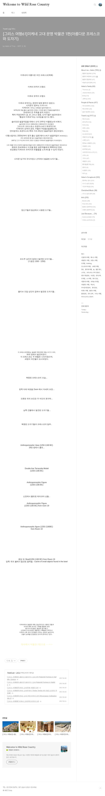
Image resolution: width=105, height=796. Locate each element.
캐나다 (85, 119)
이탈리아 (87, 137)
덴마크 (85, 167)
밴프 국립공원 (85, 275)
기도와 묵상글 (88, 186)
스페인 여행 (95, 266)
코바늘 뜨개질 (95, 281)
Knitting (89, 263)
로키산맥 (86, 122)
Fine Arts (87, 204)
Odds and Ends (88, 220)
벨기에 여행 (88, 269)
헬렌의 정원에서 (88, 79)
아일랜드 (86, 146)
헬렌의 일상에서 (89, 73)
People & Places (89, 102)
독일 (85, 131)
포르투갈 (86, 149)
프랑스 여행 (94, 260)
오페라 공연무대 (88, 210)
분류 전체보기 (89, 66)
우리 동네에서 (88, 106)
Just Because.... (89, 214)
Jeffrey (86, 99)
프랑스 (85, 128)
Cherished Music (89, 190)
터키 (84, 173)
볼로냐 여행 (92, 291)
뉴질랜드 (86, 170)
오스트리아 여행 (86, 266)
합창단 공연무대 (89, 207)
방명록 (24, 13)
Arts (85, 197)
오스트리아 (87, 134)
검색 (95, 4)
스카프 (83, 272)
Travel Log (10, 673)
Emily (85, 96)
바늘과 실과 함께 (89, 82)
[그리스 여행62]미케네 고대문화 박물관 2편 (23, 688)
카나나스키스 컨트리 (87, 297)
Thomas (86, 90)
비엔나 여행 (84, 291)
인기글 (90, 239)
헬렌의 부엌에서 (90, 76)
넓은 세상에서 (88, 112)
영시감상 (94, 287)
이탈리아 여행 (85, 281)
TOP (100, 788)
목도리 (92, 284)
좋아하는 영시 (88, 180)
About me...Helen (91, 70)
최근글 (83, 239)
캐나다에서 (87, 109)
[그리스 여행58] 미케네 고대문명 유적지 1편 (23, 701)
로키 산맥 (90, 294)
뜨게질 (83, 278)
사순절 (92, 275)
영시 (82, 269)
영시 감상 (95, 278)
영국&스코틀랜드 (88, 143)
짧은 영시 (98, 269)
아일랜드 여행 (85, 284)
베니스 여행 (94, 257)
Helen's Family (88, 86)
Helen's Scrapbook (90, 177)
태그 (13, 13)
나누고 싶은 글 (88, 183)
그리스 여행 (97, 294)
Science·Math (88, 217)
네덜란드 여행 (85, 260)
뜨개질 (83, 263)
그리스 (18, 673)
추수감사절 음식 (86, 287)
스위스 (85, 155)
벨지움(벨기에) (88, 164)
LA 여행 (88, 278)
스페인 (85, 140)
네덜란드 (86, 161)
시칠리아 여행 (85, 257)
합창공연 (83, 294)
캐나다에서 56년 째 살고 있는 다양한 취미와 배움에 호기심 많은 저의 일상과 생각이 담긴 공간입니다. (32, 756)
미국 (85, 125)
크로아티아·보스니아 (89, 152)
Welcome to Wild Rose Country (26, 4)
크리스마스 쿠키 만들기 (93, 272)
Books (86, 201)
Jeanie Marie (88, 93)
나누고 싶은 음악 (88, 194)
